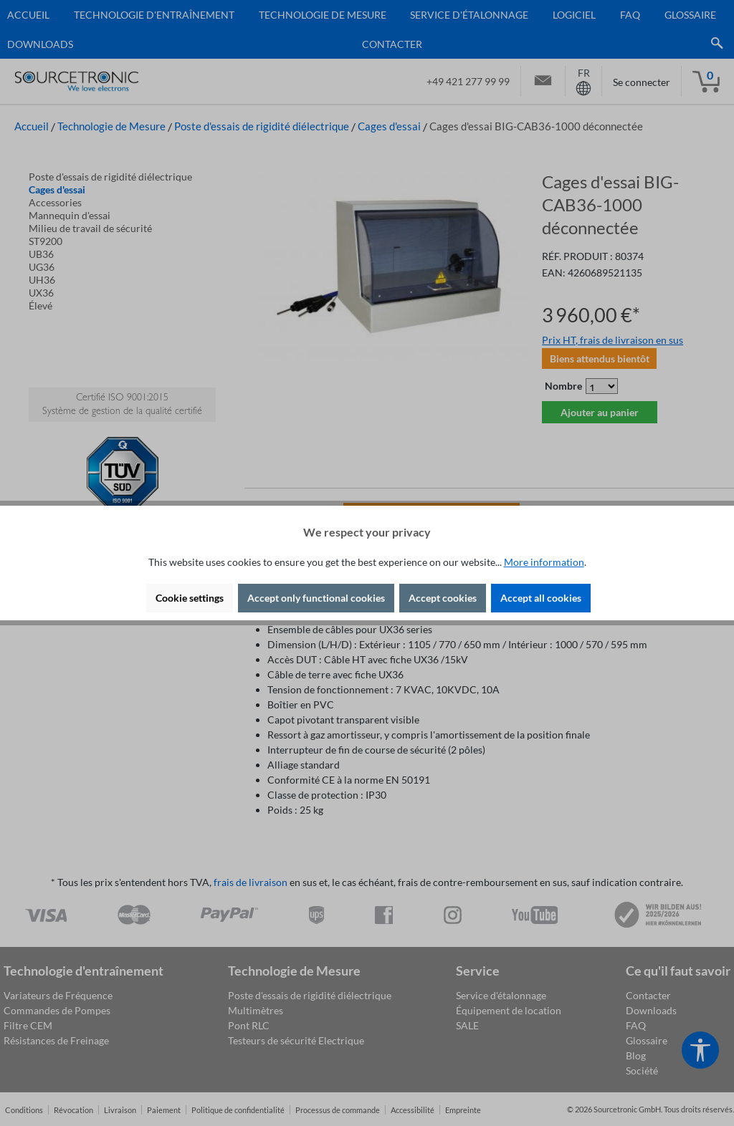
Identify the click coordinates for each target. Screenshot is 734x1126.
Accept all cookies (540, 598)
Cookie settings (190, 598)
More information (544, 562)
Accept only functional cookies (316, 598)
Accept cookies (443, 598)
